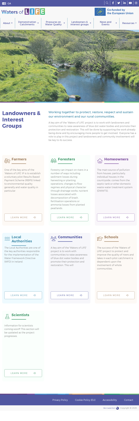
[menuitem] (9, 3)
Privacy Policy (60, 410)
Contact (128, 410)
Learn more (23, 221)
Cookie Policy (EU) (85, 410)
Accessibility (110, 410)
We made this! (111, 418)
